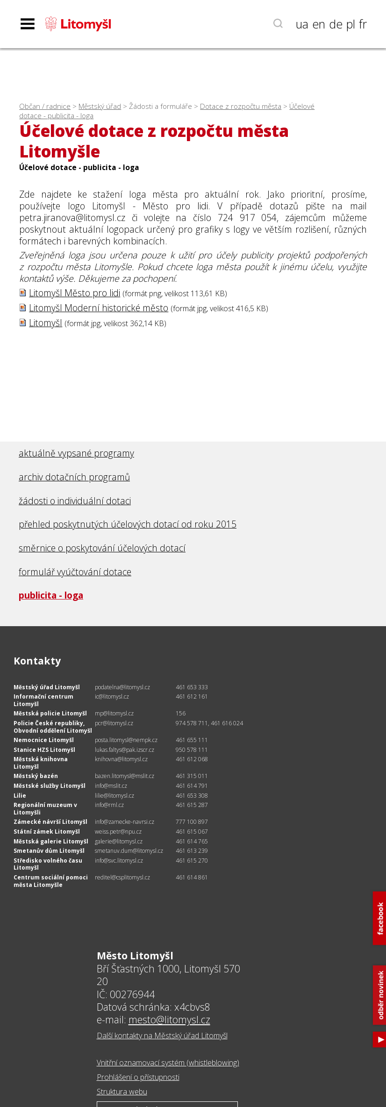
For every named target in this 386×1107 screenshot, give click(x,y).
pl (350, 23)
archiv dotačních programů (74, 477)
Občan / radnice (45, 106)
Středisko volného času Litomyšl (48, 864)
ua (302, 23)
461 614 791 (192, 786)
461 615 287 (192, 805)
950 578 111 (192, 750)
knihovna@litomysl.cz (121, 759)
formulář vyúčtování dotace (75, 571)
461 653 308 (192, 796)
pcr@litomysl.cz (114, 723)
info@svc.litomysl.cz (119, 860)
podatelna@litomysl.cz (122, 687)
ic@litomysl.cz (112, 696)
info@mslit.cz (111, 786)
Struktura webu (122, 1091)
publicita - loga (51, 595)
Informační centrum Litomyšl (43, 700)
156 (181, 713)
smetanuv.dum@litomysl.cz (129, 851)
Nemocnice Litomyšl (44, 740)
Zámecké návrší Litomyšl (50, 822)
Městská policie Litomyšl (50, 713)
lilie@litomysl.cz (114, 796)
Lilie (20, 796)
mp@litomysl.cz (114, 713)
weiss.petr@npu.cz (118, 832)
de (336, 23)
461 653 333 (192, 687)
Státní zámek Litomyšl (47, 832)
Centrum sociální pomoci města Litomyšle (51, 881)
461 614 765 (192, 841)
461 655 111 (192, 740)
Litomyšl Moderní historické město (98, 307)
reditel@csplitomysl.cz (122, 877)
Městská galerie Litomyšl (51, 841)
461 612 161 (192, 696)
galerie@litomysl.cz (119, 841)
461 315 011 (192, 776)
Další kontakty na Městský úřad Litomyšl (162, 1035)
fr (363, 23)
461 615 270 (192, 860)
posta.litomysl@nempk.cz (126, 740)
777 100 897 (192, 822)
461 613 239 (192, 851)
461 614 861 (192, 877)
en (318, 23)
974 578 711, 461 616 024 (209, 723)
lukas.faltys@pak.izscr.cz (124, 750)
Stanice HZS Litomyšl (44, 750)
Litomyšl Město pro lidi (74, 292)
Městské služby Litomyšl (50, 786)
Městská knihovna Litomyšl (41, 763)
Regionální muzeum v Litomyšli (45, 808)
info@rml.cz (109, 805)
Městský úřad (100, 106)
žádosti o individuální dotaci (75, 500)
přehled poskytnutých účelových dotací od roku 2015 (127, 524)
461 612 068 (192, 759)
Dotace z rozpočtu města (240, 106)
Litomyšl (45, 322)
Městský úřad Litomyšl (47, 687)
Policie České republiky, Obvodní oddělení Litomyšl (53, 727)
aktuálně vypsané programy (76, 453)
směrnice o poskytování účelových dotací (102, 548)
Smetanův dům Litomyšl (49, 851)
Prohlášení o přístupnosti (138, 1077)
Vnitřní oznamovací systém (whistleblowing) (168, 1062)
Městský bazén (36, 776)
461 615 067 (192, 832)
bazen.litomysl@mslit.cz (124, 776)
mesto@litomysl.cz (169, 1019)
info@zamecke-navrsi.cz (124, 822)
